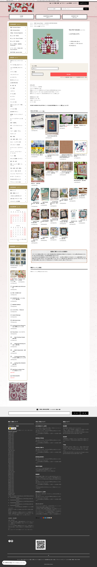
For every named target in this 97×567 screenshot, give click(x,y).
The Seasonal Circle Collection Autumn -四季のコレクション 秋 (18, 357)
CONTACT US (74, 17)
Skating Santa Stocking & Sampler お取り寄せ (18, 344)
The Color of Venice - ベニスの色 (16, 265)
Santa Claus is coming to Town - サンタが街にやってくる (18, 370)
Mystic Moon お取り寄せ (35, 240)
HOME (21, 17)
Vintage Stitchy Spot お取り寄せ (83, 195)
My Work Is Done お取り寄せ (73, 222)
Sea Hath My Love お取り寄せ (64, 238)
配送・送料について (34, 559)
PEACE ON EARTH (16, 375)
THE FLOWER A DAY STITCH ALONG (18, 287)
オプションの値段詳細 (64, 77)
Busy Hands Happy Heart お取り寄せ (64, 200)
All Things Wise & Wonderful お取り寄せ (54, 203)
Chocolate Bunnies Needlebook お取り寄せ (54, 220)
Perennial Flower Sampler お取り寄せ (64, 221)
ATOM (78, 559)
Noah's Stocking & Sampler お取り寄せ (19, 338)
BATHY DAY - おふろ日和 (37, 128)
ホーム (31, 23)
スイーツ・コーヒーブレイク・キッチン (41, 24)
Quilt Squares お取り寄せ (54, 237)
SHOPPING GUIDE (48, 17)
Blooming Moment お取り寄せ (80, 180)
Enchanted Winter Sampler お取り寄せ (45, 221)
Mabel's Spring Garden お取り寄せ (19, 351)
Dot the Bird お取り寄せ (83, 220)
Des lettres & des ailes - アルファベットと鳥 (14, 280)
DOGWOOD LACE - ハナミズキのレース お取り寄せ (18, 299)
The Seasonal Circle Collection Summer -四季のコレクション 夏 (18, 326)
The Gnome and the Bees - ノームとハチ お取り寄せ (66, 172)
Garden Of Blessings (16, 315)
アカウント (63, 3)
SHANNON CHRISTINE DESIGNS (51, 23)
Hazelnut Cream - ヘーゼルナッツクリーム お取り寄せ (51, 172)
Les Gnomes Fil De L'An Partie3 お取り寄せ (51, 156)
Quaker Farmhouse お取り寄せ (35, 222)
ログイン (76, 3)
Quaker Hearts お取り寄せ (45, 238)
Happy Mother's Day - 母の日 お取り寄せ (80, 155)
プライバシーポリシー (60, 559)
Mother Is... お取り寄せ (35, 183)
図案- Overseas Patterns (38, 23)
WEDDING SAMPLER (16, 304)
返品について (72, 77)
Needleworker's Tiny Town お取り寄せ (35, 203)
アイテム (83, 3)
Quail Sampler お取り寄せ (45, 203)
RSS (76, 559)
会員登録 (70, 3)
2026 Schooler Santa (16, 320)
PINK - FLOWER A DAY (16, 292)
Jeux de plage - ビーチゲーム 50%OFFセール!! (66, 126)
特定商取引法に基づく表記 (81, 77)
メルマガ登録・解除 (55, 3)
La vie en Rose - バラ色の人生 (18, 309)
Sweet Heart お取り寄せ (73, 198)
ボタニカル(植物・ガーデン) (39, 26)
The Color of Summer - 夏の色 (37, 154)
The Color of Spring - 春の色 (21, 279)
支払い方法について (25, 559)
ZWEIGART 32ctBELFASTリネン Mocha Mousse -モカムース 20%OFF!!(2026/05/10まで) (66, 156)
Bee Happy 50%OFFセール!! (80, 125)
